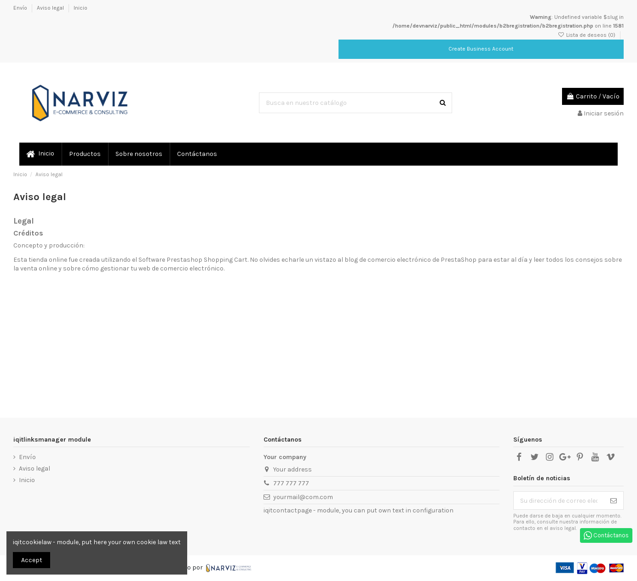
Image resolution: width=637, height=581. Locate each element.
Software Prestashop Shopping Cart (192, 260)
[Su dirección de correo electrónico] (559, 500)
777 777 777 (291, 483)
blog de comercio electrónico (387, 260)
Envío (21, 8)
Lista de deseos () (587, 35)
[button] (84, 154)
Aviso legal (51, 8)
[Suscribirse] (613, 500)
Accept (31, 560)
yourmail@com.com (303, 497)
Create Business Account (480, 49)
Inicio (80, 8)
